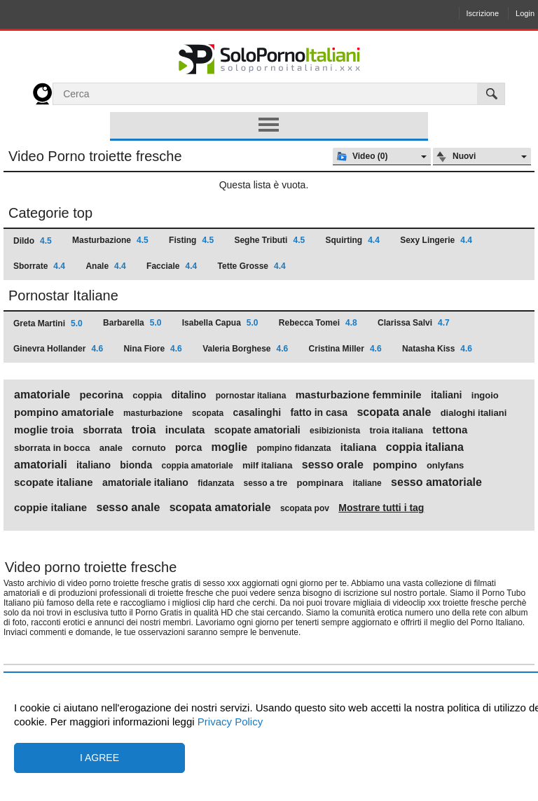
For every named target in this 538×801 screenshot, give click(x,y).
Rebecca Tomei (318, 323)
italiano (93, 465)
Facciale (171, 266)
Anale (105, 266)
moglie (230, 447)
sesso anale (128, 508)
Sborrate (39, 266)
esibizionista (335, 431)
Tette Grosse (252, 266)
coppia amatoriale (197, 466)
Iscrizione (483, 13)
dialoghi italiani (474, 413)
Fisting (191, 240)
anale (111, 448)
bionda (136, 465)
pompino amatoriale (64, 412)
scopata (207, 413)
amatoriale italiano (145, 482)
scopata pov (304, 508)
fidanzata (216, 483)
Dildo (32, 241)
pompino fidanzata (293, 448)
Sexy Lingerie (436, 240)
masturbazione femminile (359, 395)
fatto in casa (318, 412)
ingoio (485, 395)
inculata (185, 430)
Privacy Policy (229, 721)
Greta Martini (48, 323)
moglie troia (44, 430)
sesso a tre (266, 483)
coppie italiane (50, 508)
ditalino (189, 395)
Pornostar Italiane (63, 295)
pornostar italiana (251, 395)
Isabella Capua (220, 323)
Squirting (352, 240)
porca (188, 447)
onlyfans (445, 466)
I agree (99, 757)
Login (525, 13)
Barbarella (132, 323)
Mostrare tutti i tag (381, 507)
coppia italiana (425, 447)
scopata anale (394, 412)
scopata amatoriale (220, 508)
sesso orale (333, 465)
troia (144, 430)
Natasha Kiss (437, 349)
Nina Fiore (152, 349)
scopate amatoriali (257, 430)
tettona (449, 430)
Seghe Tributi (269, 240)
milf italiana (267, 466)
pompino (395, 465)
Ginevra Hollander (58, 349)
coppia (147, 395)
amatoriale (42, 395)
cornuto (148, 448)
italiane (366, 483)
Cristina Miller (345, 349)
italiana (358, 447)
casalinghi (257, 412)
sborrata (102, 430)
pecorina (101, 395)
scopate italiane (53, 482)
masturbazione (153, 413)
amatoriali (40, 465)
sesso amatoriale (436, 482)
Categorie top (50, 213)
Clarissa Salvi (414, 323)
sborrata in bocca (52, 448)
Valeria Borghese (245, 349)
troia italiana (396, 431)
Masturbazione (110, 240)
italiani (446, 395)
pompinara (320, 483)
